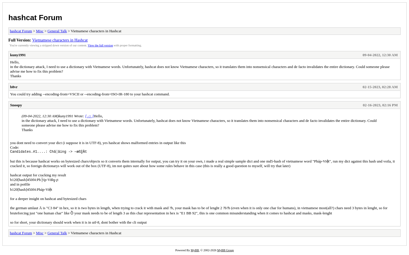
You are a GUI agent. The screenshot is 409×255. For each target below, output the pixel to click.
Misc (40, 31)
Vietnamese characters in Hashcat (59, 40)
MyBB (195, 251)
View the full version (100, 45)
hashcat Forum (35, 17)
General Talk (57, 31)
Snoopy (16, 105)
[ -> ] (89, 116)
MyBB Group (225, 251)
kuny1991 (18, 55)
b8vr (14, 87)
